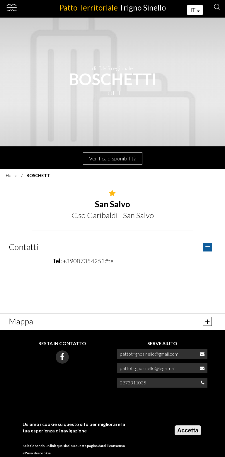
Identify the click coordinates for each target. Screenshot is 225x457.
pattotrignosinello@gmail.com (149, 354)
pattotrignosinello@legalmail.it (149, 368)
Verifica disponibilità (112, 158)
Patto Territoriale (112, 7)
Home (11, 175)
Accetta (187, 430)
